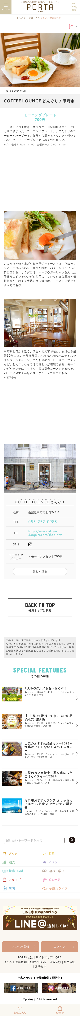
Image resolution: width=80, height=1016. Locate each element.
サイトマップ (44, 957)
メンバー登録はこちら (52, 18)
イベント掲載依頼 (15, 962)
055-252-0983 (42, 522)
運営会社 (40, 966)
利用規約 (69, 962)
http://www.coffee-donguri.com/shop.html (46, 533)
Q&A (59, 957)
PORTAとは (25, 957)
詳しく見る (40, 571)
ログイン (59, 946)
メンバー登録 (20, 946)
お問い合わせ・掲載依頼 (45, 962)
